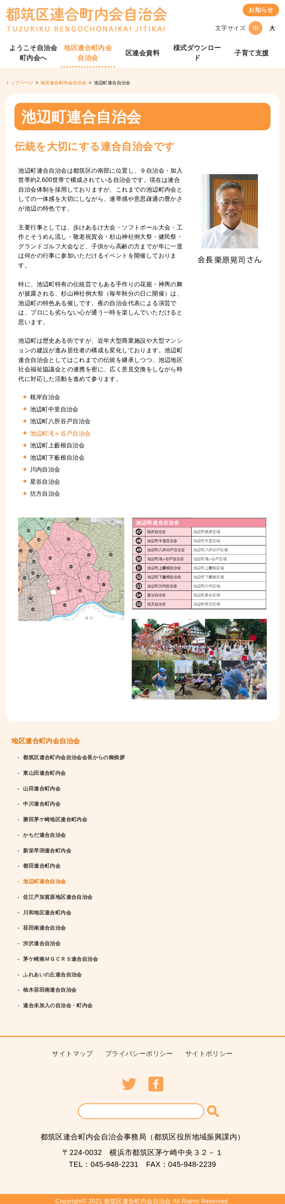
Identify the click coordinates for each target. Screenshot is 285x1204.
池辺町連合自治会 (44, 879)
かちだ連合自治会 (44, 833)
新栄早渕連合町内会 (47, 849)
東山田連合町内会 (44, 773)
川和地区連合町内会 (47, 910)
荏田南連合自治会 (44, 925)
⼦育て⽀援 (252, 53)
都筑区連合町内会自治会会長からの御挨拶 (74, 757)
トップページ (19, 82)
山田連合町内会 (41, 788)
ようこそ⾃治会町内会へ (33, 53)
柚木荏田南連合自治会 (49, 986)
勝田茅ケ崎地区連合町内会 (55, 818)
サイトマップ (72, 1049)
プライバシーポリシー (139, 1049)
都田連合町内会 (41, 864)
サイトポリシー (209, 1049)
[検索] (213, 1106)
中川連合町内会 (41, 803)
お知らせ (261, 10)
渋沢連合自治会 (41, 940)
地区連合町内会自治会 (88, 53)
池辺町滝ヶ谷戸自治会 (60, 433)
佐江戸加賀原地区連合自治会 (57, 894)
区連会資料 (142, 53)
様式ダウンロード (197, 53)
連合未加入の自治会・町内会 (57, 1001)
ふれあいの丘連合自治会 (52, 970)
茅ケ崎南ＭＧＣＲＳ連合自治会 (60, 955)
